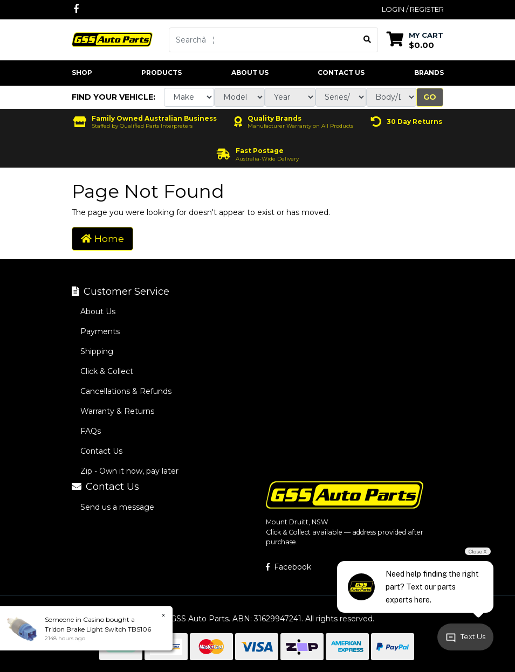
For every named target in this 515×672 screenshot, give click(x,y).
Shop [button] (82, 72)
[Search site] (367, 39)
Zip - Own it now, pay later (129, 471)
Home (102, 238)
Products (161, 72)
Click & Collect (106, 371)
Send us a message (117, 507)
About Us (250, 72)
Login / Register (413, 9)
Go (429, 97)
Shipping (96, 351)
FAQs (90, 431)
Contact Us (341, 72)
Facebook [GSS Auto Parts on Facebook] (288, 567)
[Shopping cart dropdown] (415, 40)
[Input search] (263, 39)
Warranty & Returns (117, 411)
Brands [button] (429, 72)
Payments (100, 331)
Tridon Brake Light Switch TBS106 (98, 629)
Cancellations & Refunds (125, 391)
